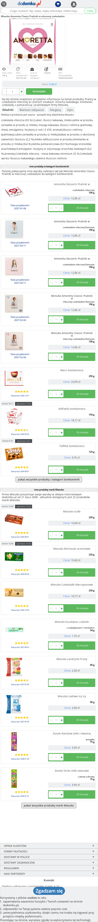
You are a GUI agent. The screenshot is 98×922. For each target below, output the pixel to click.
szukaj (90, 10)
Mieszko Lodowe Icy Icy (72, 696)
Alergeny (55, 110)
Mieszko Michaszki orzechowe (71, 548)
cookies (32, 897)
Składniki (8, 110)
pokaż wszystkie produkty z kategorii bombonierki (49, 479)
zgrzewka (24, 403)
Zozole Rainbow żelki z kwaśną (72, 733)
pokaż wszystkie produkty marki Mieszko (49, 805)
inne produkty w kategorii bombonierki (49, 166)
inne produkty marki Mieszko (49, 489)
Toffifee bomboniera (71, 446)
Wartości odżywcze (31, 110)
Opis (70, 110)
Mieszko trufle (72, 511)
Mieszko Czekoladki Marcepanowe (72, 584)
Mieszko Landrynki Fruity (71, 659)
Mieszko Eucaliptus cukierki (72, 622)
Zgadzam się (49, 891)
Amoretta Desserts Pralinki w (72, 184)
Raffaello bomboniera (71, 408)
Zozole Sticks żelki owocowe (72, 770)
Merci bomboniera (71, 370)
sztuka (7, 403)
